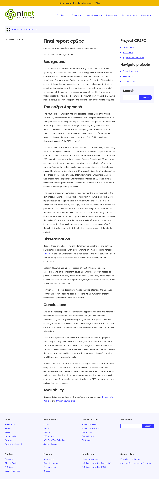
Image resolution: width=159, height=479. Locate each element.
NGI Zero (9, 467)
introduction (128, 47)
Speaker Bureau (50, 444)
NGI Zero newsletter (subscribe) (96, 463)
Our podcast (87, 432)
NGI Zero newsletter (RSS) (94, 467)
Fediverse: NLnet (89, 424)
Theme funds (11, 463)
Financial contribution (130, 459)
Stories (46, 471)
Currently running (130, 71)
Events (46, 428)
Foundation (10, 424)
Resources (111, 15)
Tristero (46, 254)
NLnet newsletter (90, 459)
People (8, 428)
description (128, 52)
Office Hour (48, 436)
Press (7, 432)
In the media (10, 436)
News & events (93, 15)
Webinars (47, 432)
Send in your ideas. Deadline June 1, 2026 (79, 3)
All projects (128, 76)
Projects (75, 15)
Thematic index (130, 81)
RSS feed (86, 440)
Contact (9, 440)
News (46, 424)
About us (145, 15)
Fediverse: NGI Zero (91, 428)
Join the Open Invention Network (135, 463)
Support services (12, 471)
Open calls (9, 459)
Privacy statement (13, 444)
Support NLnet (128, 15)
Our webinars (88, 436)
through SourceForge (65, 401)
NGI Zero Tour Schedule (54, 440)
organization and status (133, 57)
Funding (60, 15)
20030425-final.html (29, 29)
